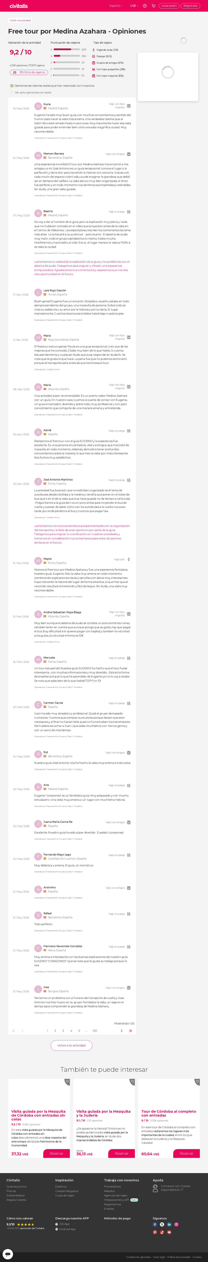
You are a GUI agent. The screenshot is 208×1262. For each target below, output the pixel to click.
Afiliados (109, 1191)
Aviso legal (159, 1257)
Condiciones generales (138, 1257)
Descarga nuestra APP (72, 1218)
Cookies (197, 1257)
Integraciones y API (116, 1199)
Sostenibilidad (15, 1195)
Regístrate (190, 5)
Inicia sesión (169, 5)
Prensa (11, 1191)
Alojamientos (112, 1204)
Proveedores (112, 1186)
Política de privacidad (178, 1257)
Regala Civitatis (16, 1199)
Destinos (61, 1186)
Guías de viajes (64, 1195)
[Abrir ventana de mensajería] (8, 1254)
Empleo (109, 1208)
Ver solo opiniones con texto (33, 92)
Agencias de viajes (115, 1195)
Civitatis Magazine (66, 1191)
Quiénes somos (16, 1186)
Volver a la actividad (20, 20)
